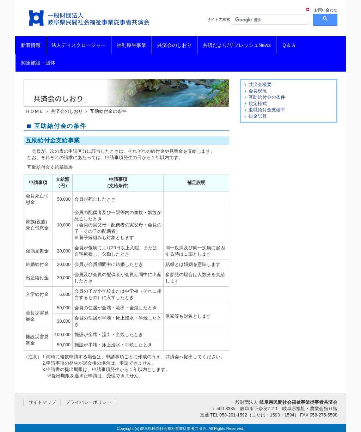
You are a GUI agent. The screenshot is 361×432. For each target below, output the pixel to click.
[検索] (269, 20)
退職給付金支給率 (267, 110)
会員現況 (258, 91)
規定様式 (258, 103)
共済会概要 (260, 84)
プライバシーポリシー (88, 402)
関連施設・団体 (38, 63)
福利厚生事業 (131, 45)
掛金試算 (258, 116)
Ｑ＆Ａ (289, 45)
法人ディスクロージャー (78, 45)
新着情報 (31, 45)
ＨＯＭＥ (34, 111)
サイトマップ (42, 402)
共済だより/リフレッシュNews (237, 45)
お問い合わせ (325, 10)
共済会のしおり (174, 45)
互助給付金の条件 (267, 97)
